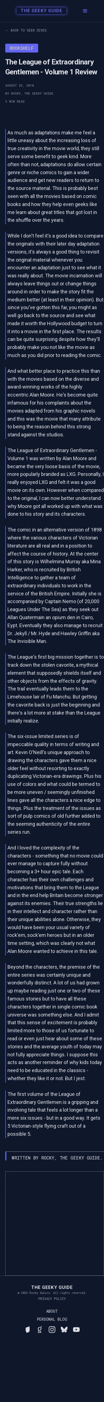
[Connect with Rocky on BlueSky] (64, 1328)
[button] (85, 11)
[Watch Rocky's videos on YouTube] (76, 1328)
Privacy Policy (52, 1298)
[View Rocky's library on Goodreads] (40, 1328)
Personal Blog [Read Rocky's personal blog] (52, 1319)
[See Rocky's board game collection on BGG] (27, 1328)
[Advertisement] (52, 1223)
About (52, 1311)
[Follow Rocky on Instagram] (52, 1328)
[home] (39, 11)
